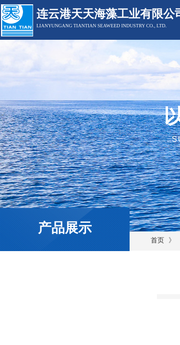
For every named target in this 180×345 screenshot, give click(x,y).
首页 (157, 240)
